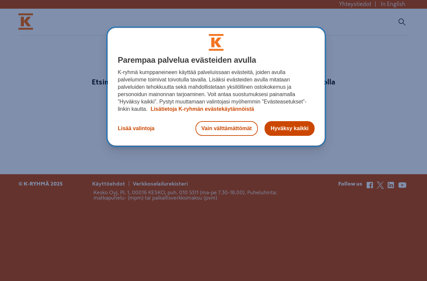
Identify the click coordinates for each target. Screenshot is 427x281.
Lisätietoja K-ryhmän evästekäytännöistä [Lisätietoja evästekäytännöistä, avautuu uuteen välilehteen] (201, 109)
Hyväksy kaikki (290, 128)
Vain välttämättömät (226, 128)
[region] (216, 87)
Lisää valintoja (136, 128)
